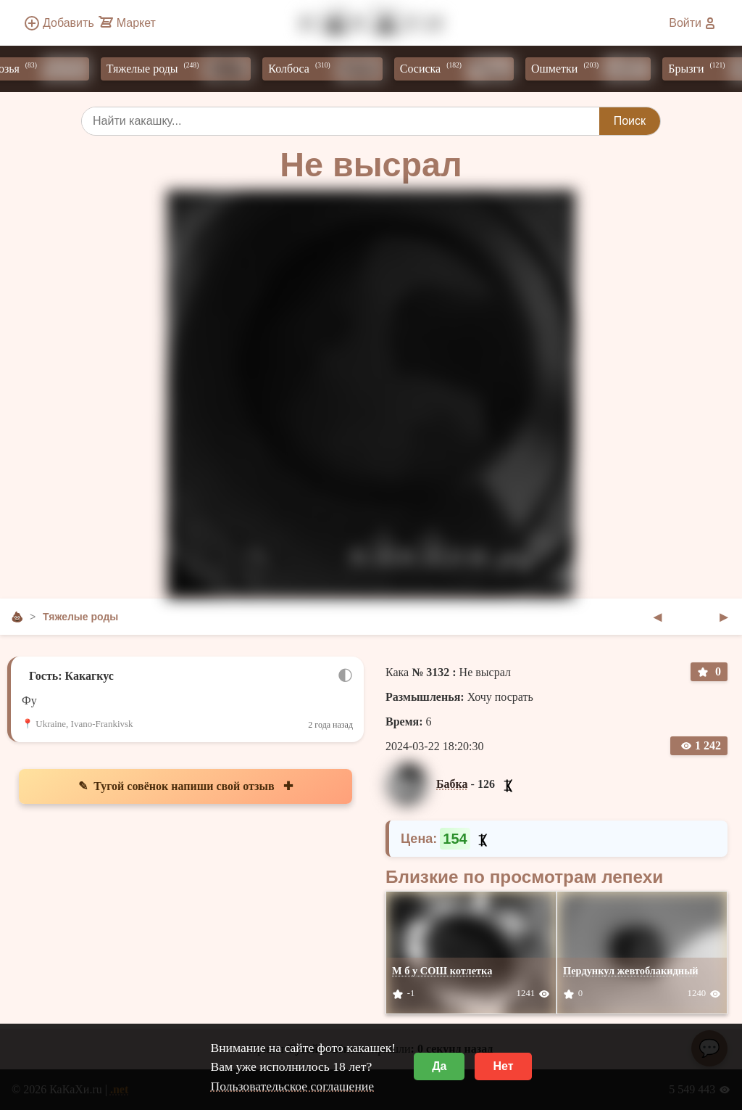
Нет (503, 1066)
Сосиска (461, 69)
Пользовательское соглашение (292, 1086)
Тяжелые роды (183, 69)
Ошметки (595, 69)
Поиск (630, 121)
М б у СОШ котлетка (442, 971)
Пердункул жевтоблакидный (631, 971)
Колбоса (329, 69)
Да (439, 1066)
